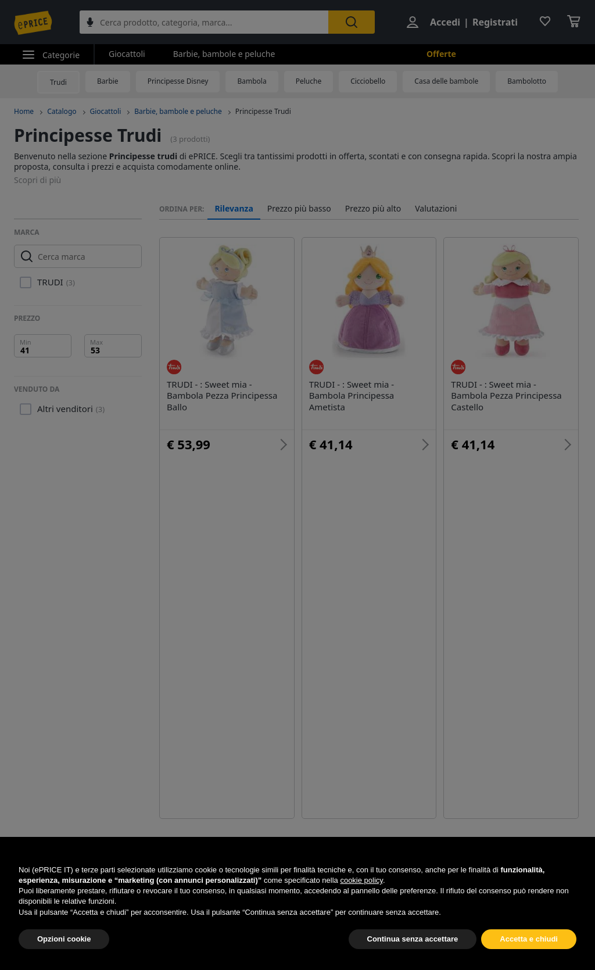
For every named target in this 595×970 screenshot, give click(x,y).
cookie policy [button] (361, 907)
